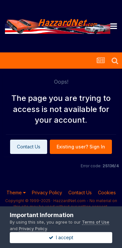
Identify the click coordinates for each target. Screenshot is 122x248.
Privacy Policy (47, 192)
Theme (16, 192)
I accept (61, 237)
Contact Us (28, 146)
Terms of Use (95, 222)
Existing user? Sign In (81, 146)
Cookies (107, 192)
